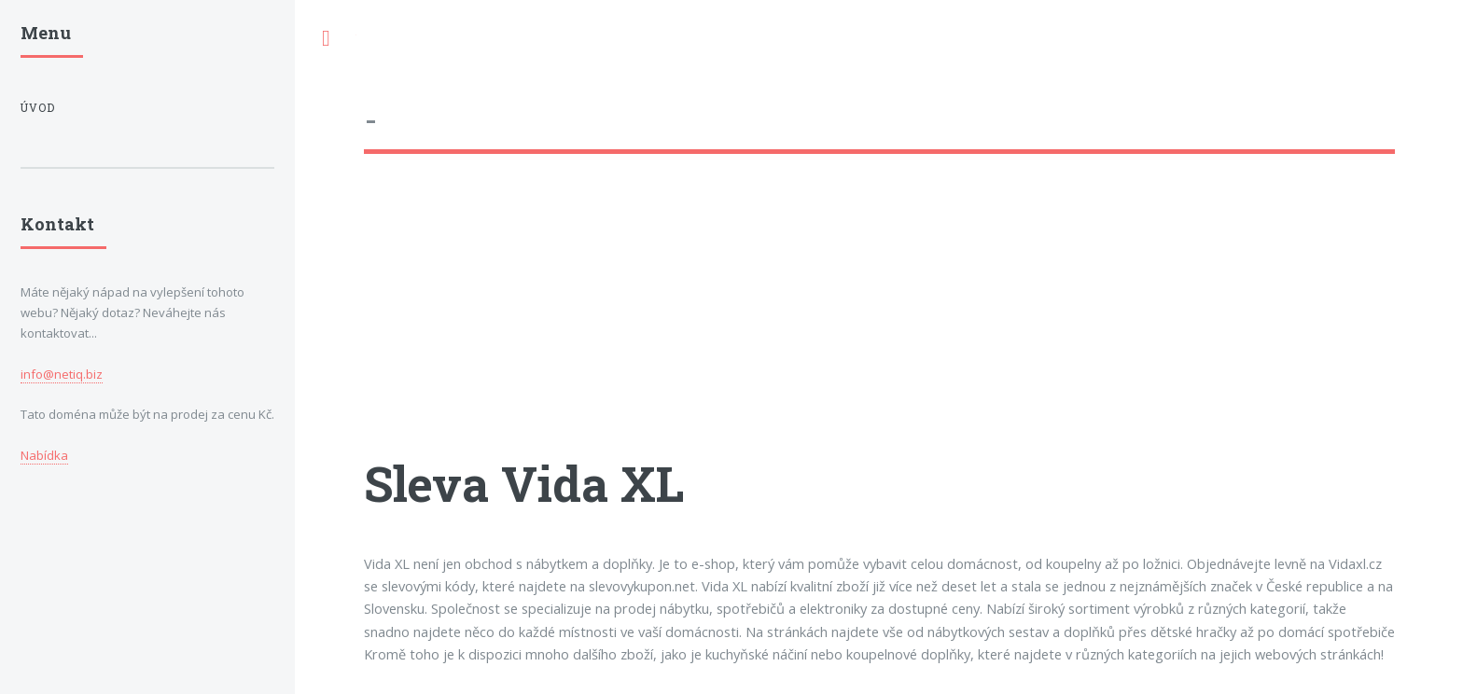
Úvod (38, 108)
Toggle (325, 38)
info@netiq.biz (62, 374)
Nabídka (44, 455)
